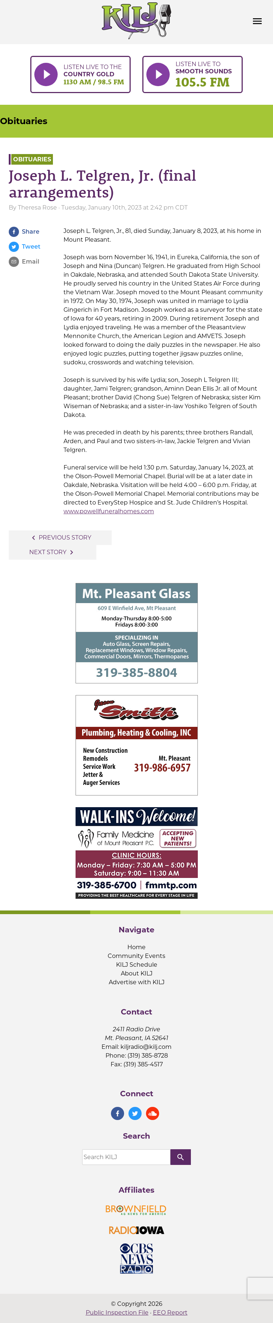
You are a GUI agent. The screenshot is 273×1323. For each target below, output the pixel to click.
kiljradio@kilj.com (146, 1046)
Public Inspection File (117, 1312)
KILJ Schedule (136, 964)
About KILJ (137, 973)
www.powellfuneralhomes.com (109, 511)
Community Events (136, 955)
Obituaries (23, 121)
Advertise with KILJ (137, 982)
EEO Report (170, 1312)
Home (136, 947)
